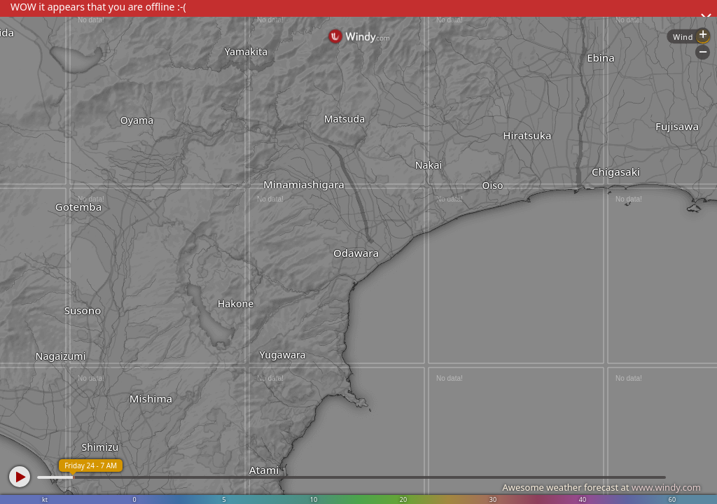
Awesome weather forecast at (601, 487)
